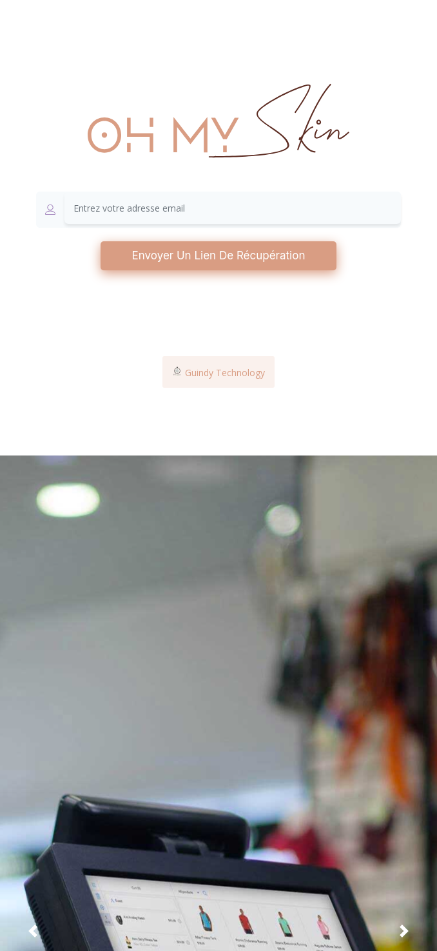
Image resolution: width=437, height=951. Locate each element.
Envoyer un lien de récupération (219, 255)
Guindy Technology (218, 372)
